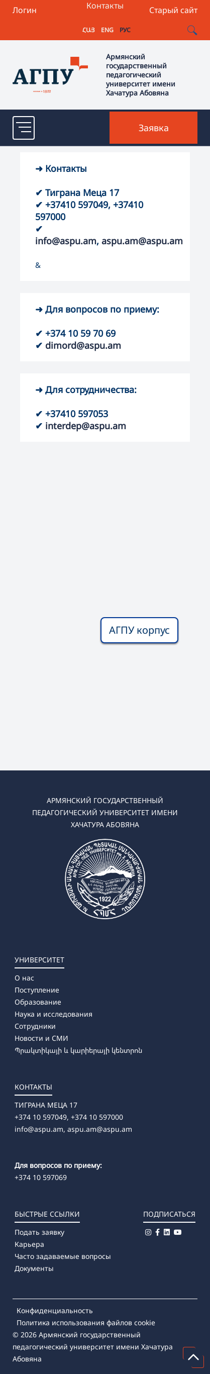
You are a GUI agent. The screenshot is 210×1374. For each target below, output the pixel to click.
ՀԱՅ (88, 30)
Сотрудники (35, 1026)
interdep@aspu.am (85, 426)
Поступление (37, 990)
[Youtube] (178, 1232)
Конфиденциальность (55, 1310)
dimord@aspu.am (83, 345)
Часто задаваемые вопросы (63, 1256)
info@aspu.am (65, 241)
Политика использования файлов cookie (86, 1322)
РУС (125, 30)
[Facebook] (157, 1232)
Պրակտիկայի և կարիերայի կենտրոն (78, 1050)
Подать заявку (39, 1232)
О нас (24, 978)
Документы (34, 1268)
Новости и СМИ (41, 1038)
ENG (107, 30)
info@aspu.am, (40, 1129)
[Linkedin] (167, 1232)
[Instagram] (148, 1232)
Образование (38, 1002)
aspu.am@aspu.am (142, 241)
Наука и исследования (53, 1014)
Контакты (105, 6)
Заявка (154, 128)
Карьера (29, 1244)
